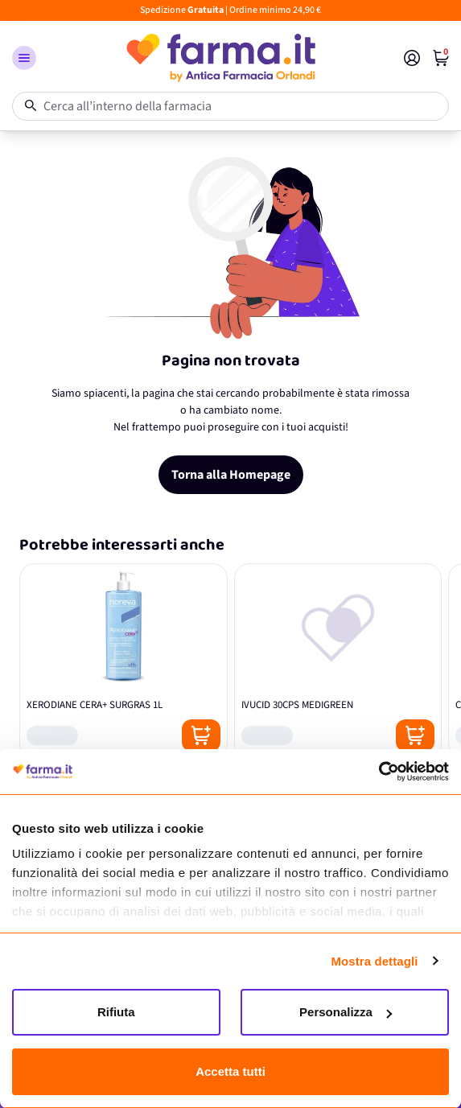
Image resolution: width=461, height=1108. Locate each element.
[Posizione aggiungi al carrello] (201, 735)
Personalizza (345, 1012)
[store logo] (220, 58)
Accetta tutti (230, 1071)
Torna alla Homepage (230, 475)
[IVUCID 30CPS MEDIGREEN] (338, 661)
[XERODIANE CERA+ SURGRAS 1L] (123, 661)
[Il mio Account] (412, 58)
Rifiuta (116, 1012)
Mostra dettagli (374, 961)
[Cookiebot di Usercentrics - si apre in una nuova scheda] (378, 771)
